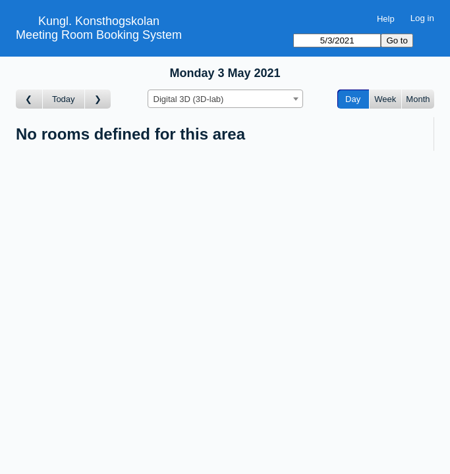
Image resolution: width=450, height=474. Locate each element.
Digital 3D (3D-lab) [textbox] (189, 99)
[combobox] (225, 99)
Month (418, 99)
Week (385, 99)
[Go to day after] (98, 99)
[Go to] (337, 40)
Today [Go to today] (63, 99)
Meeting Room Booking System (99, 34)
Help (386, 19)
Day (352, 99)
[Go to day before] (29, 99)
